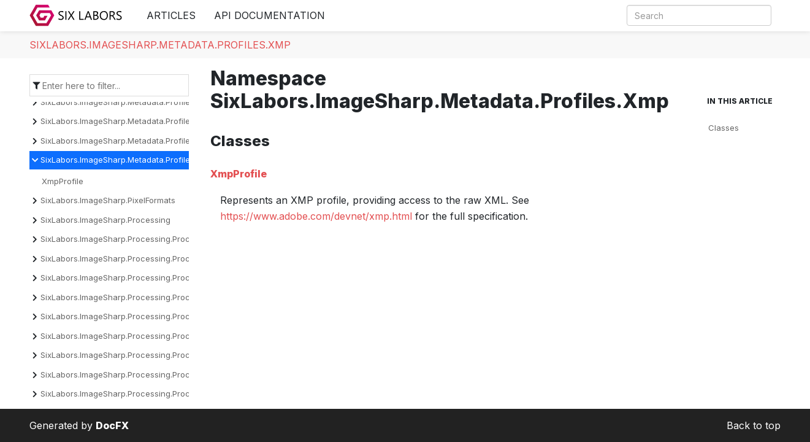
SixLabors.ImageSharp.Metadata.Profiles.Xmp (160, 45)
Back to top (754, 425)
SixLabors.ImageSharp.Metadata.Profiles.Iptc (125, 140)
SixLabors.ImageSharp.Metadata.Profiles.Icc (124, 121)
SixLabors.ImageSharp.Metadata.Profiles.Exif (125, 102)
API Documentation (269, 15)
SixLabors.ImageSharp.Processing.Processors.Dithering (146, 297)
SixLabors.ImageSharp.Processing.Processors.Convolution (151, 277)
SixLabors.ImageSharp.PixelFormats (107, 200)
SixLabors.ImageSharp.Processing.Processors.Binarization (151, 258)
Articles (171, 15)
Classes (723, 128)
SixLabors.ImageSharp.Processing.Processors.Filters (140, 355)
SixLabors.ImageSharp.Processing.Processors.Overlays (145, 393)
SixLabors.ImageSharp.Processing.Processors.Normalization (155, 374)
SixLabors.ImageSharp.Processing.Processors (128, 239)
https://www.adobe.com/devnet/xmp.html (316, 216)
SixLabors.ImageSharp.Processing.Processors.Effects (142, 336)
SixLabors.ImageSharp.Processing (105, 220)
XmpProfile (62, 181)
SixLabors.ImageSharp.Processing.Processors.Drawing (145, 316)
